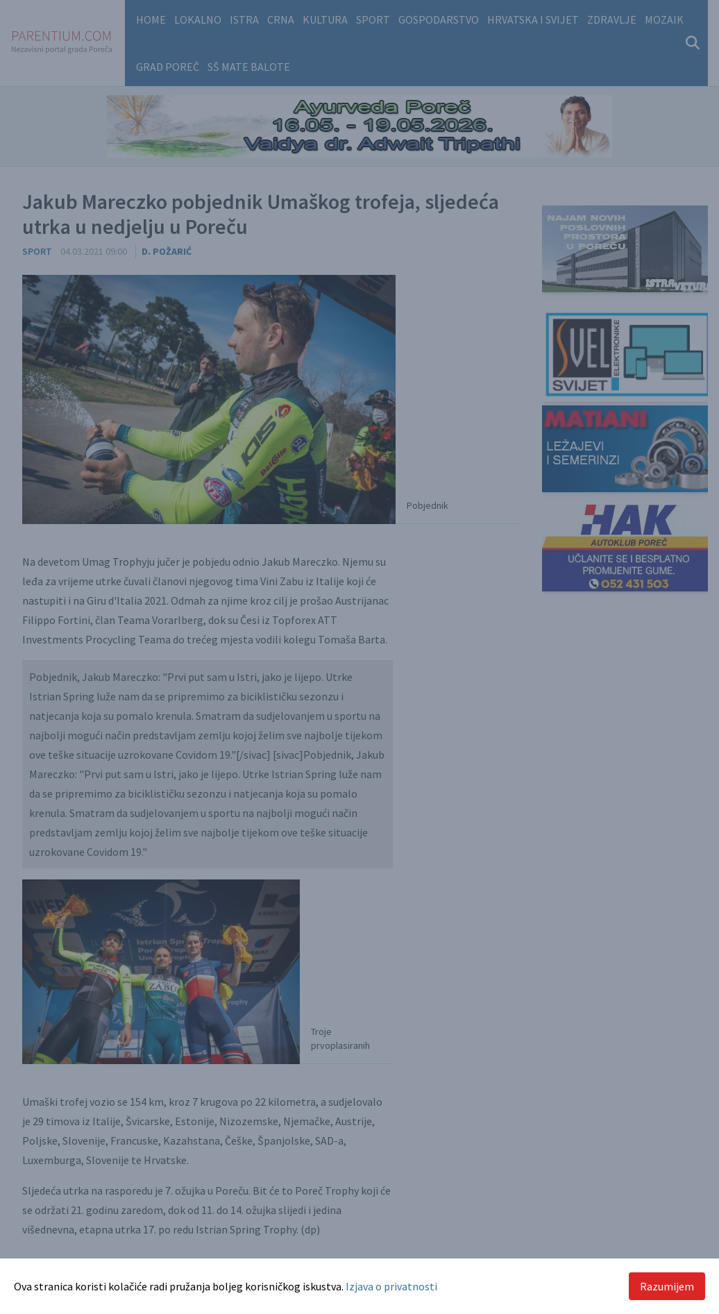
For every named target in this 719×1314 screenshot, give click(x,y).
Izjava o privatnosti (391, 1286)
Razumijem (667, 1286)
